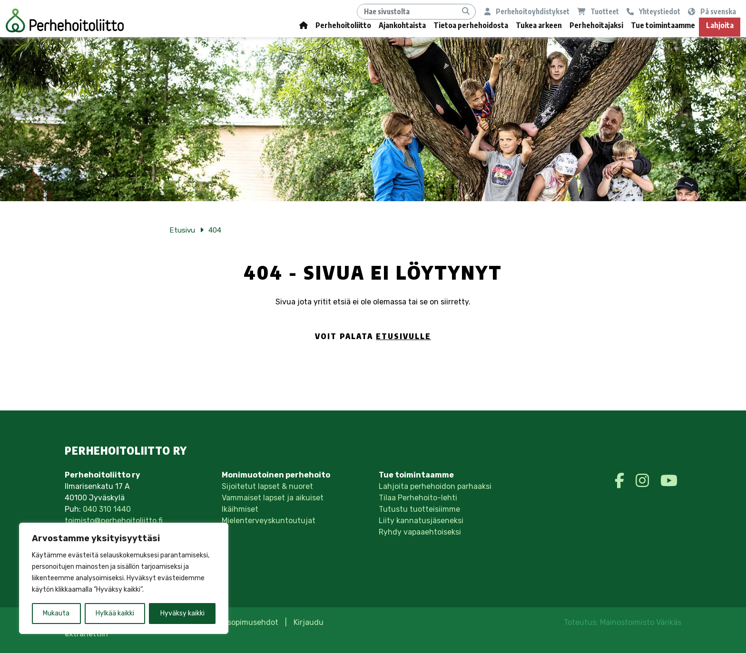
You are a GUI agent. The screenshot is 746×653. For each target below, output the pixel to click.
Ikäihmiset (240, 509)
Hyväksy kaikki (182, 613)
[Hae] (407, 11)
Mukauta (56, 613)
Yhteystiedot (653, 11)
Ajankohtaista (402, 25)
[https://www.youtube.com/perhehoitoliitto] (668, 481)
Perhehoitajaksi (596, 25)
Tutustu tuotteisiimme (419, 509)
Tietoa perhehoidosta (470, 25)
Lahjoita (720, 25)
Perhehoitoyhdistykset (526, 11)
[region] (123, 578)
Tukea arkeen (539, 25)
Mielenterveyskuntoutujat (268, 520)
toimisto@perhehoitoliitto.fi (114, 520)
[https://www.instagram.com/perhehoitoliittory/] (644, 481)
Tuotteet (598, 11)
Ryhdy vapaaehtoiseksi (420, 531)
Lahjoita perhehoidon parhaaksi (435, 486)
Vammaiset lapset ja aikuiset (273, 497)
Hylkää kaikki (115, 613)
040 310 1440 (107, 509)
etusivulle (403, 336)
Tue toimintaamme (663, 25)
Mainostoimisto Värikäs (640, 622)
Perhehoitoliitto (343, 25)
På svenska (712, 11)
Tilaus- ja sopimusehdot (235, 622)
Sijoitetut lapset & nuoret (267, 486)
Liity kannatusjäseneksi (421, 520)
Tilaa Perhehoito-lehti (418, 497)
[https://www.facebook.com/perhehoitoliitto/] (621, 481)
